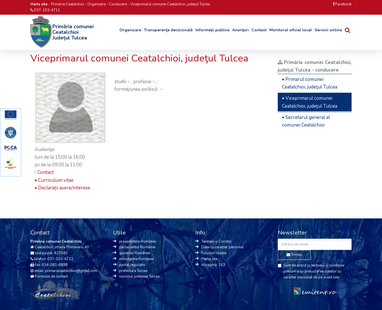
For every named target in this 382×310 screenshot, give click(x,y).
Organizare (96, 4)
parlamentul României (137, 247)
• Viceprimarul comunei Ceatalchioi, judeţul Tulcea (309, 102)
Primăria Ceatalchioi (67, 4)
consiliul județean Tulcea (139, 276)
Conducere (118, 4)
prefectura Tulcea (133, 270)
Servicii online (328, 30)
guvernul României (134, 253)
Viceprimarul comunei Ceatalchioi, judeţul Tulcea (170, 4)
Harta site (209, 259)
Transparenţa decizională (168, 30)
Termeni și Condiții (216, 241)
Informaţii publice (212, 30)
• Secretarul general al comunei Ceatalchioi (306, 121)
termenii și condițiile (328, 265)
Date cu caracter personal (222, 247)
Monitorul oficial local (290, 30)
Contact (259, 30)
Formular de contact (51, 276)
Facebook (342, 4)
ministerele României (136, 259)
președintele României (137, 241)
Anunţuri (240, 30)
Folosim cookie (213, 253)
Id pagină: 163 (213, 264)
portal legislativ (132, 264)
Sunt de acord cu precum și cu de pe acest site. (311, 271)
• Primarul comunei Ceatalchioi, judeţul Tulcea (309, 83)
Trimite (294, 254)
